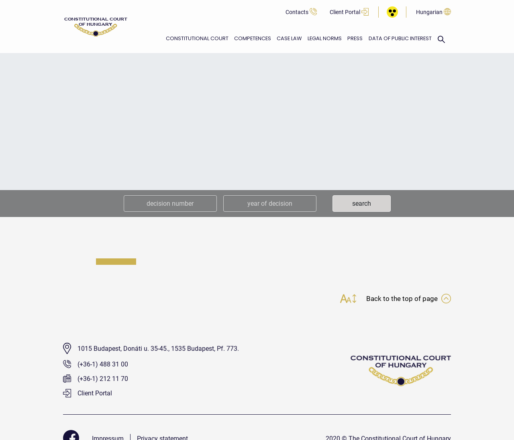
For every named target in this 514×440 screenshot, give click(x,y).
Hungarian (433, 12)
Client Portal (349, 12)
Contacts (301, 12)
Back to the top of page (407, 299)
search (361, 203)
